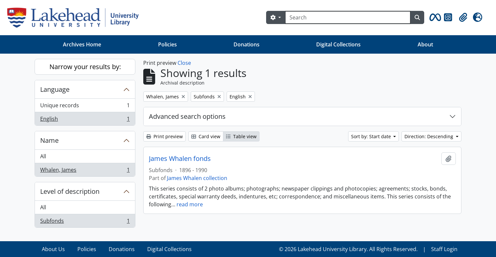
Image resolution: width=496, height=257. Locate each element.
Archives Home (82, 44)
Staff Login (444, 249)
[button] (434, 17)
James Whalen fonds (180, 159)
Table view (241, 136)
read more (190, 204)
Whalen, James (85, 171)
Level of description (69, 191)
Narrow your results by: (85, 66)
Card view (205, 136)
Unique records (85, 106)
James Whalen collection (197, 178)
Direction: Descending (429, 136)
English (85, 120)
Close (184, 62)
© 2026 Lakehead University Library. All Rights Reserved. (348, 249)
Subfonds (85, 222)
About (425, 44)
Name (49, 140)
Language (54, 89)
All (43, 156)
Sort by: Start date (371, 136)
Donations (247, 44)
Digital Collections (338, 44)
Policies (167, 44)
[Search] (348, 17)
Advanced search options (187, 116)
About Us (53, 249)
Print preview (164, 136)
